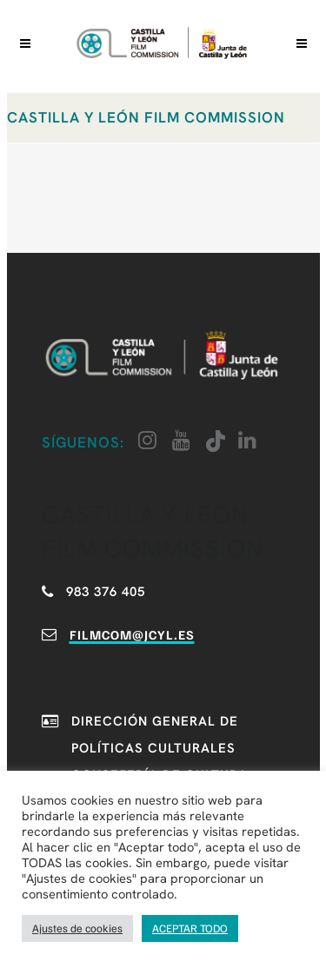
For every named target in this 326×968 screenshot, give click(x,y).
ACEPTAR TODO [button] (190, 928)
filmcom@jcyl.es (132, 634)
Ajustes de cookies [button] (77, 928)
